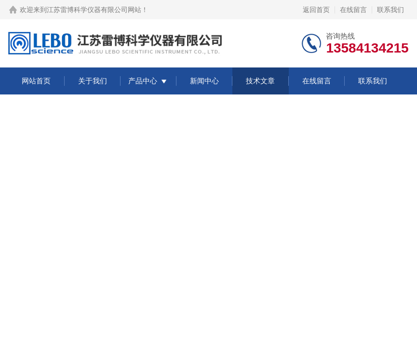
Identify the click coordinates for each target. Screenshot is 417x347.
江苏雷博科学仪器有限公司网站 (94, 9)
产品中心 (142, 81)
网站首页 (36, 81)
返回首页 (316, 9)
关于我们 (92, 81)
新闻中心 (204, 81)
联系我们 (390, 9)
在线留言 (353, 9)
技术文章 (260, 81)
